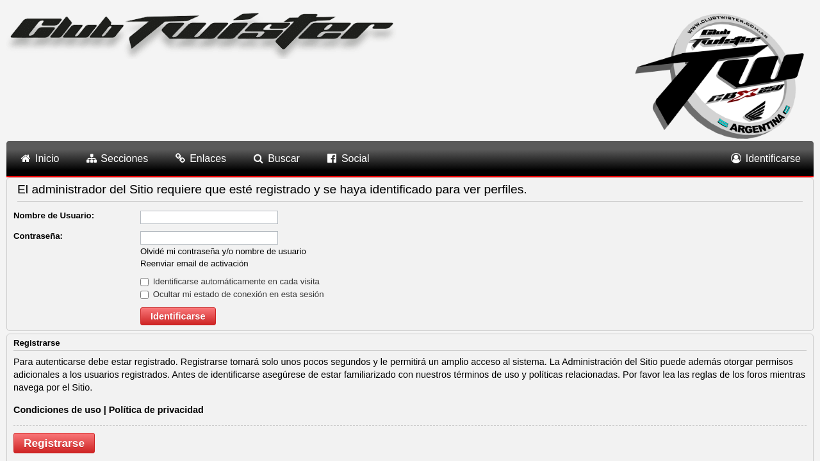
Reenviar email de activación (194, 263)
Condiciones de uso (57, 410)
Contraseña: (38, 236)
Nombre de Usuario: (53, 215)
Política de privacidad (156, 410)
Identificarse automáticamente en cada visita (230, 281)
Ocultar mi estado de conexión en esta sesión (232, 294)
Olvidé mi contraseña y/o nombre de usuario (223, 251)
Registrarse (54, 443)
